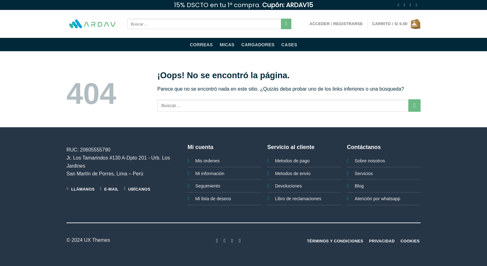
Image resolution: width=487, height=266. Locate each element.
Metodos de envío (292, 173)
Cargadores (258, 44)
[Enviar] (286, 24)
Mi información (210, 173)
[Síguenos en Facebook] (400, 5)
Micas (227, 44)
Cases (289, 44)
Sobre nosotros (370, 160)
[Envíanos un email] (417, 5)
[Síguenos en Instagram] (405, 5)
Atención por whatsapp (377, 198)
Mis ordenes (207, 160)
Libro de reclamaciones (298, 198)
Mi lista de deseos (213, 198)
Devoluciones (288, 185)
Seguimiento (207, 185)
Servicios (364, 173)
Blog (359, 185)
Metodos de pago (292, 160)
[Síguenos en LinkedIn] (239, 240)
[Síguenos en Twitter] (411, 5)
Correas (201, 44)
